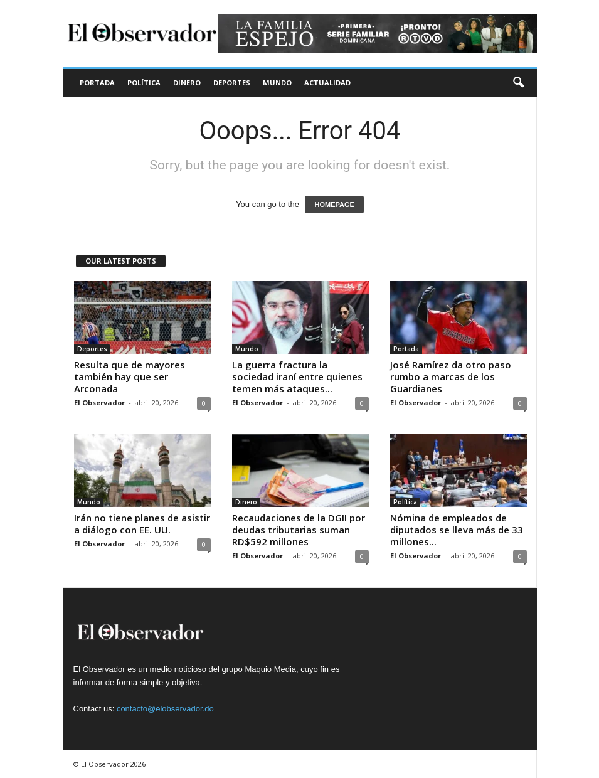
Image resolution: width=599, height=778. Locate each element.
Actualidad (327, 82)
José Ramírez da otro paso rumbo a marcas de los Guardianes (450, 376)
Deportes (231, 82)
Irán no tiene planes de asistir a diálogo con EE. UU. (142, 523)
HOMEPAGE (334, 204)
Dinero (187, 82)
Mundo (277, 82)
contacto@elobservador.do (165, 708)
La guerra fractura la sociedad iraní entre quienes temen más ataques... (297, 376)
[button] (518, 83)
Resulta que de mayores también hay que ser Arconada (129, 376)
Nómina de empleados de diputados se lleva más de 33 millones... (456, 529)
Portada (97, 82)
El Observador (99, 402)
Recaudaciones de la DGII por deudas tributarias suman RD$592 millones (298, 529)
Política (144, 82)
